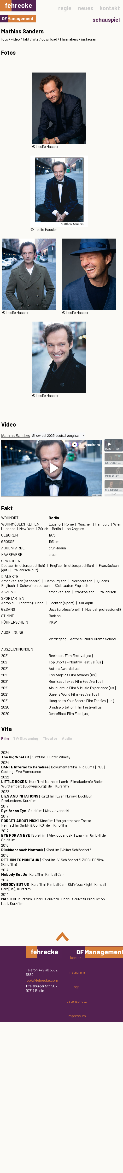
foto (4, 39)
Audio (67, 738)
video (15, 39)
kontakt (110, 8)
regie (64, 8)
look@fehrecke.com (42, 980)
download (49, 39)
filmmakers (69, 39)
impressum (77, 1015)
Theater (50, 738)
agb (77, 986)
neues (85, 8)
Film (5, 738)
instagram (89, 39)
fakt (26, 39)
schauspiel (106, 19)
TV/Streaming (25, 738)
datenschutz (77, 1001)
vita (35, 39)
